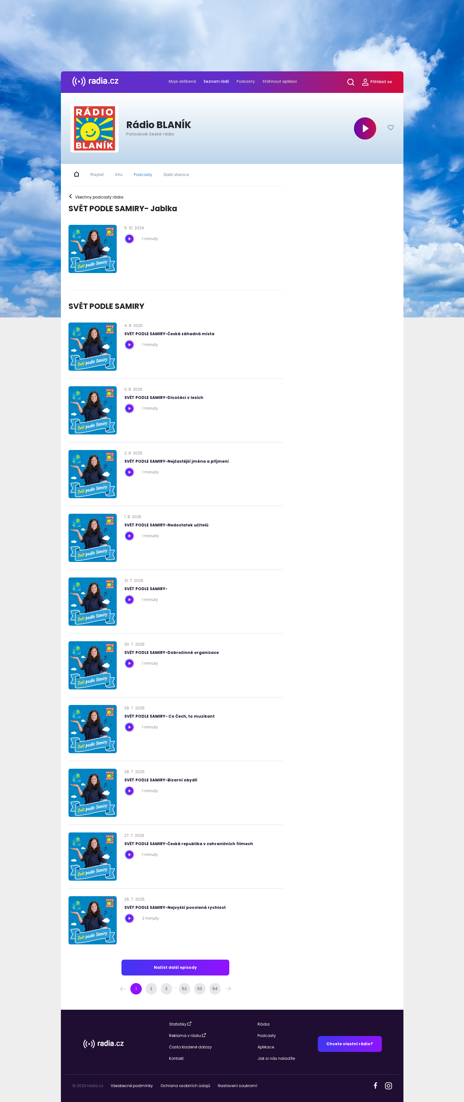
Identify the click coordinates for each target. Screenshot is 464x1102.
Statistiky (180, 1024)
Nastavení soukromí (237, 1085)
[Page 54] (215, 988)
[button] (122, 988)
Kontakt (176, 1058)
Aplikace (266, 1047)
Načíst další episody (175, 967)
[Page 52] (184, 988)
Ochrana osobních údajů (185, 1085)
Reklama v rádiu (187, 1035)
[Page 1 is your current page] (136, 988)
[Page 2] (151, 988)
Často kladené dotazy (190, 1047)
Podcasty (246, 81)
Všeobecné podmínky (132, 1085)
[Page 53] (200, 988)
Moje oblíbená (182, 81)
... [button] (175, 986)
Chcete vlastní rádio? (349, 1044)
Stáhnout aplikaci (280, 81)
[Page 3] (166, 988)
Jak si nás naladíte (276, 1058)
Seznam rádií (216, 81)
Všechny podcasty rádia (96, 197)
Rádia (264, 1024)
